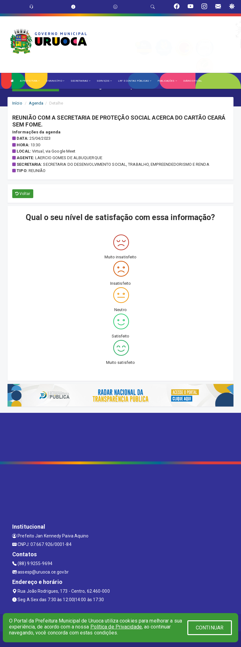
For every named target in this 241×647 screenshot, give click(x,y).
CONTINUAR (209, 628)
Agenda (36, 103)
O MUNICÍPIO (55, 80)
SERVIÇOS (104, 80)
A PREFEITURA (30, 80)
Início (17, 103)
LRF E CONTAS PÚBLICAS (134, 80)
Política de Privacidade (116, 627)
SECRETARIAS (80, 80)
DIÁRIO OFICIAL (192, 80)
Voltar (22, 193)
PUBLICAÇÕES (167, 80)
